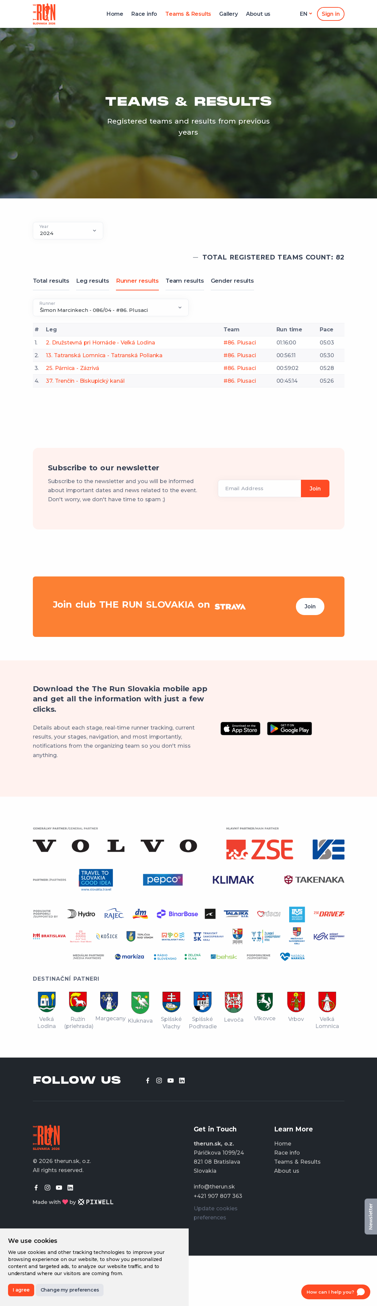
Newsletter (371, 1216)
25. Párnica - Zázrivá (72, 368)
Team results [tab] (185, 280)
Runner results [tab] (137, 280)
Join (310, 606)
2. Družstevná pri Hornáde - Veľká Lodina (100, 342)
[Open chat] (335, 1292)
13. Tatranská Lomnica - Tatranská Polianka (104, 355)
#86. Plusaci (240, 342)
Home (115, 14)
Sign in (331, 14)
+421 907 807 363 (218, 1196)
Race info (144, 14)
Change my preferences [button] (70, 1290)
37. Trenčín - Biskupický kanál (85, 381)
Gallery (228, 14)
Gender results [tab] (232, 280)
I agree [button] (21, 1290)
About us (258, 14)
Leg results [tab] (92, 280)
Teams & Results (188, 14)
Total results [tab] (51, 280)
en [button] (304, 14)
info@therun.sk (214, 1186)
